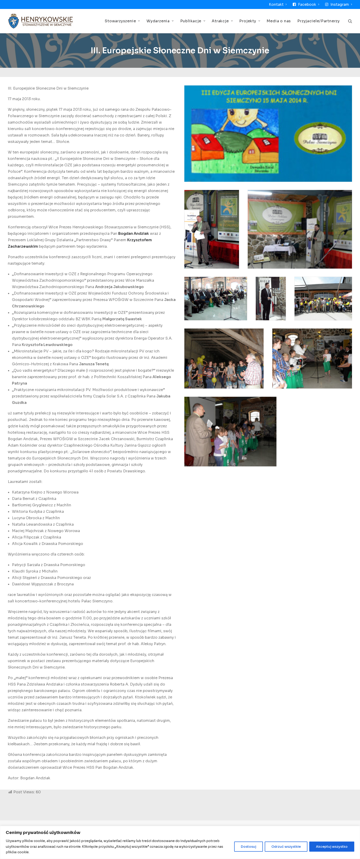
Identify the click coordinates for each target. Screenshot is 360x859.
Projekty (249, 21)
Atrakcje (222, 21)
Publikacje (192, 21)
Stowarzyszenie (122, 21)
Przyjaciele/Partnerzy (318, 21)
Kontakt (278, 4)
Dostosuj (248, 847)
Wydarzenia (160, 21)
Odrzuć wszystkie (286, 847)
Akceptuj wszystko (332, 847)
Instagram (341, 4)
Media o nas (279, 21)
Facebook (308, 4)
